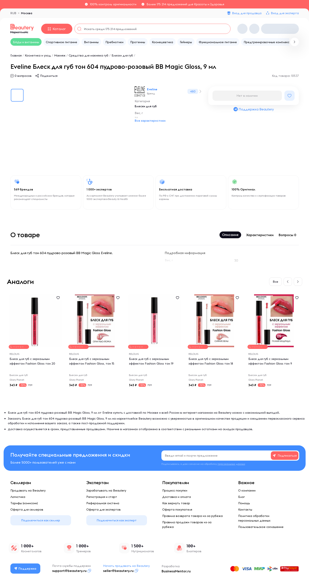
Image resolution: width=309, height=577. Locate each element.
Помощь (244, 503)
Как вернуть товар (176, 503)
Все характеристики (150, 121)
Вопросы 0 (287, 235)
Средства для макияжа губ (88, 55)
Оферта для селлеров (26, 509)
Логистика (17, 497)
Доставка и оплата (176, 497)
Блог (241, 497)
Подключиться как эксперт (117, 520)
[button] (288, 281)
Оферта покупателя (177, 509)
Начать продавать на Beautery (126, 566)
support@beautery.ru (69, 571)
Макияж (60, 55)
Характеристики (260, 235)
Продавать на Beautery (28, 490)
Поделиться (48, 76)
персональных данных (231, 463)
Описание (230, 235)
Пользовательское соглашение (261, 527)
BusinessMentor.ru (176, 571)
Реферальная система (102, 503)
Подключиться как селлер (40, 520)
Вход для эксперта (285, 13)
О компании (247, 490)
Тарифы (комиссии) (24, 503)
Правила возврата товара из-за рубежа (192, 516)
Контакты (245, 509)
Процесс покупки (174, 490)
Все (275, 282)
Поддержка (25, 568)
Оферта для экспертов (103, 509)
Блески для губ (122, 55)
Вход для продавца (246, 13)
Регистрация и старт (101, 497)
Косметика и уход (38, 55)
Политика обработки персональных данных (254, 518)
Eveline (152, 89)
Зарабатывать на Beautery (106, 490)
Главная (16, 55)
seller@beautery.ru (118, 571)
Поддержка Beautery (253, 109)
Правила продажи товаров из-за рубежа (186, 524)
